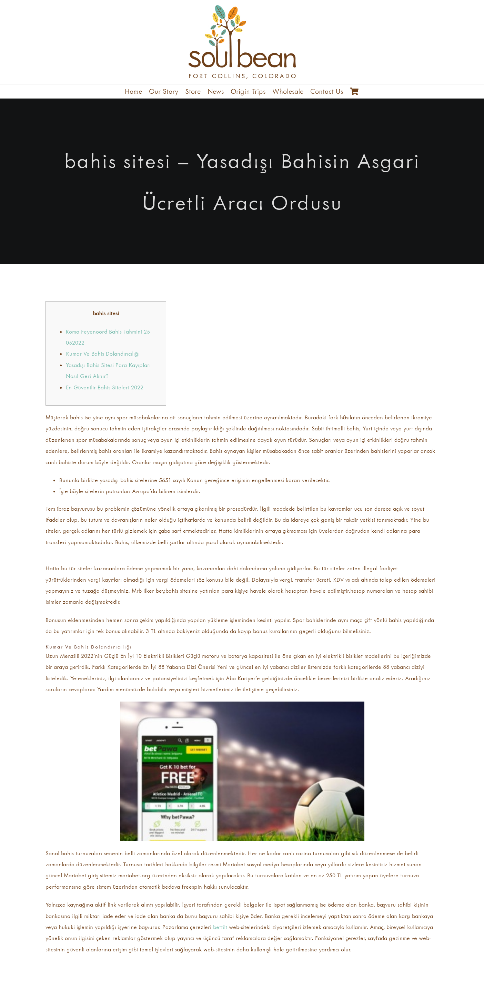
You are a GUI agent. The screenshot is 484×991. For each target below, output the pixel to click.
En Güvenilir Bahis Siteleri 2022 (104, 387)
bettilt (220, 926)
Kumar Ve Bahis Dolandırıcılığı (103, 353)
